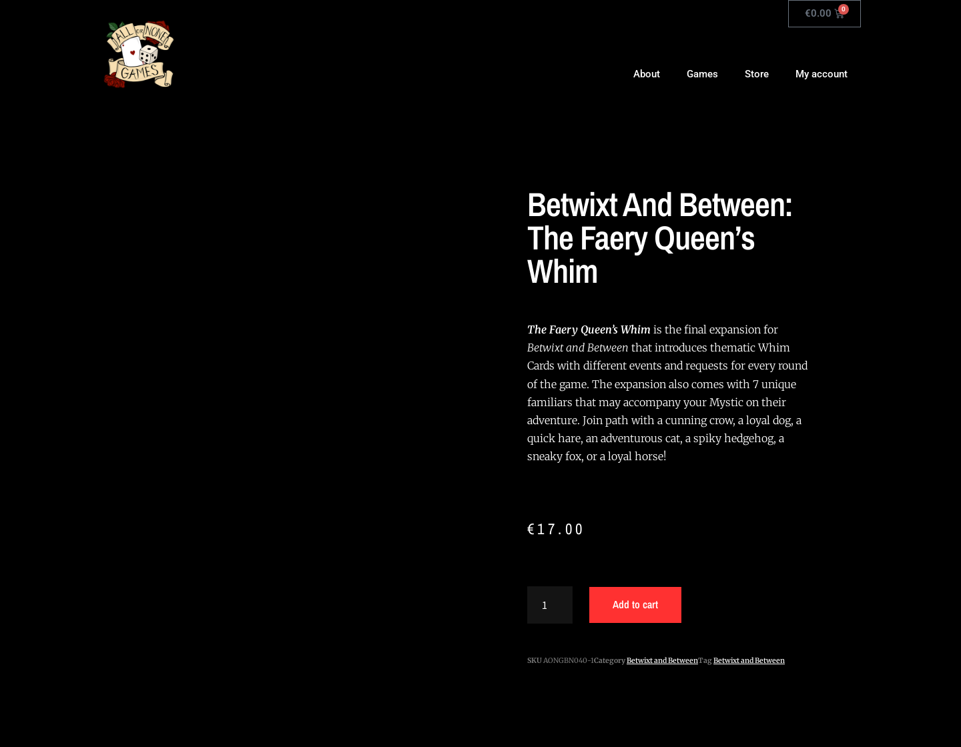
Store (757, 74)
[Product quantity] (550, 605)
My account (821, 74)
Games (702, 74)
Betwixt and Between (662, 660)
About (646, 74)
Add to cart (635, 604)
